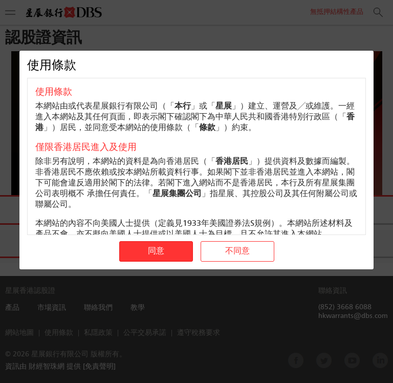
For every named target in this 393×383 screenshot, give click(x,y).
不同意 (237, 251)
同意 (156, 251)
